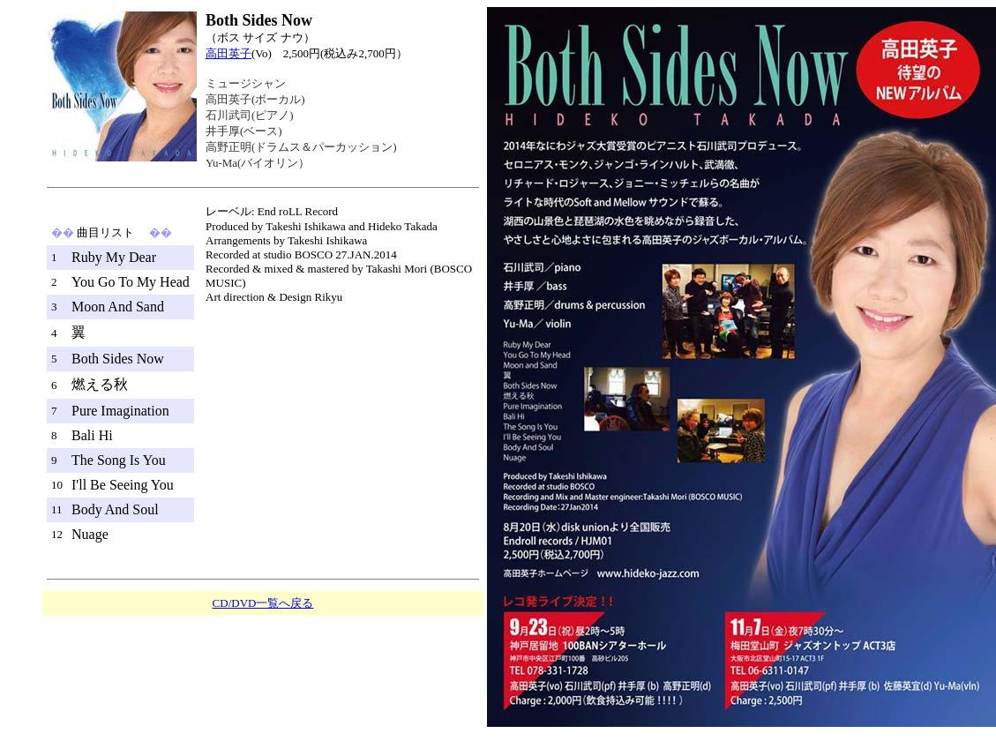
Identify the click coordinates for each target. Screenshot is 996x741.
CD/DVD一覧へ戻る (263, 603)
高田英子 (228, 53)
